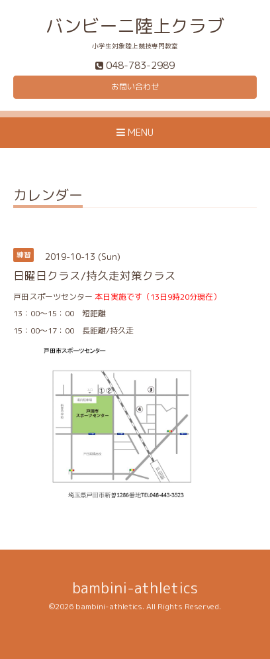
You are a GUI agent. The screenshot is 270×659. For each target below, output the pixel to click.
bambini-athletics (135, 587)
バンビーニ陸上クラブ (135, 25)
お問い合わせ (135, 86)
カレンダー (48, 196)
